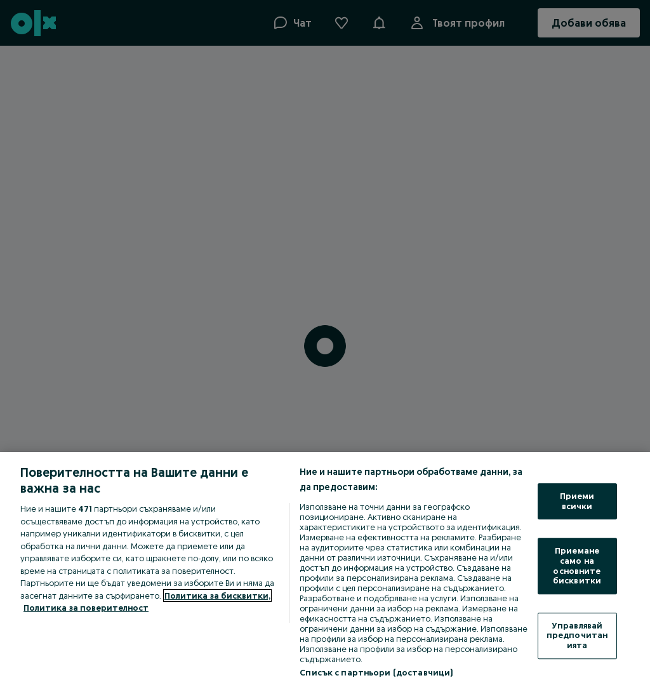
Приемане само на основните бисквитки (577, 566)
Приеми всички (577, 501)
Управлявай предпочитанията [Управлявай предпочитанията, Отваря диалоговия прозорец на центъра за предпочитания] (577, 635)
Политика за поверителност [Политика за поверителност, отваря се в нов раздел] (86, 607)
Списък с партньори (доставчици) (376, 672)
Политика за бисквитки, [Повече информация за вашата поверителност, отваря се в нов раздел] (217, 595)
